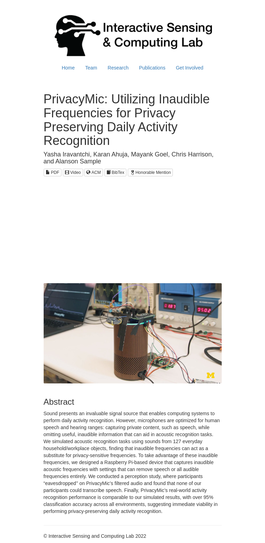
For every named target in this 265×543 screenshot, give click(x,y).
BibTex (115, 172)
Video (73, 172)
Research (118, 68)
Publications (152, 68)
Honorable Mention (150, 172)
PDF (52, 172)
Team (91, 68)
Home (68, 68)
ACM (93, 172)
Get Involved (190, 68)
